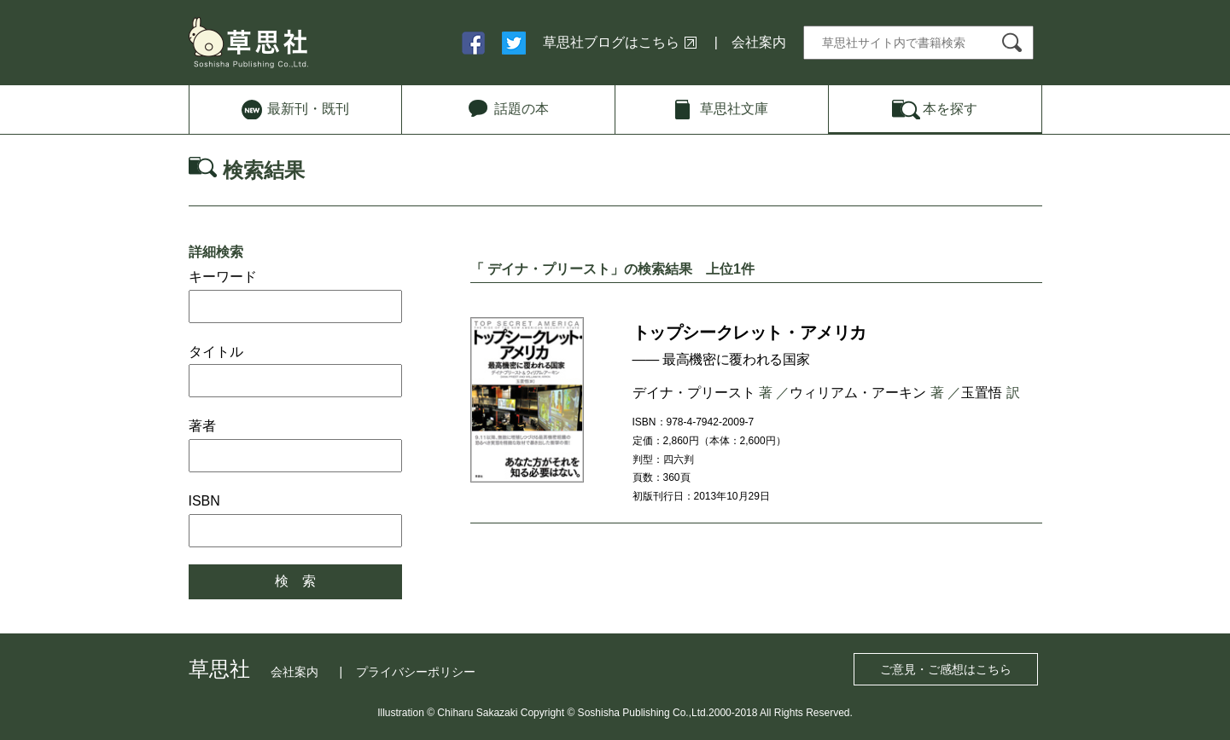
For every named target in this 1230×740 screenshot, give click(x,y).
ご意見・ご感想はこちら (945, 669)
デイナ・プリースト (693, 392)
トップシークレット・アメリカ (749, 332)
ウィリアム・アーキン (858, 392)
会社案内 (759, 42)
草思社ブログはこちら (611, 42)
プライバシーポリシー (415, 672)
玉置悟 (981, 392)
